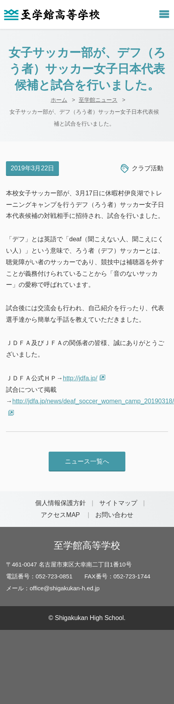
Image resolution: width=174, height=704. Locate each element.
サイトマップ (118, 503)
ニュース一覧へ (87, 461)
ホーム (59, 100)
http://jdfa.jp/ (80, 378)
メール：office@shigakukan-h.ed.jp (53, 588)
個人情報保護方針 (60, 503)
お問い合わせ (114, 514)
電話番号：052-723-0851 (39, 576)
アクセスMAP (60, 514)
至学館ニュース (98, 100)
